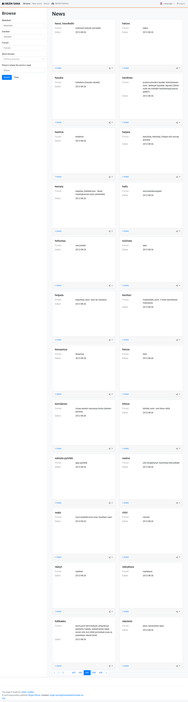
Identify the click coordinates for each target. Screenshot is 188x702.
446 (80, 672)
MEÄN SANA (11, 3)
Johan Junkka (27, 692)
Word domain (8, 54)
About (46, 3)
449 (100, 672)
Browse (26, 3)
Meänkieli (6, 20)
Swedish (6, 31)
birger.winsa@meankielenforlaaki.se (66, 695)
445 (73, 672)
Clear (16, 77)
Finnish (5, 43)
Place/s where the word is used (16, 65)
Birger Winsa (34, 695)
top (3, 698)
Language (166, 3)
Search (7, 77)
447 (88, 672)
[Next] (54, 672)
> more (58, 68)
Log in (181, 3)
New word (37, 3)
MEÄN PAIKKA (60, 3)
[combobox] (23, 59)
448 (94, 672)
